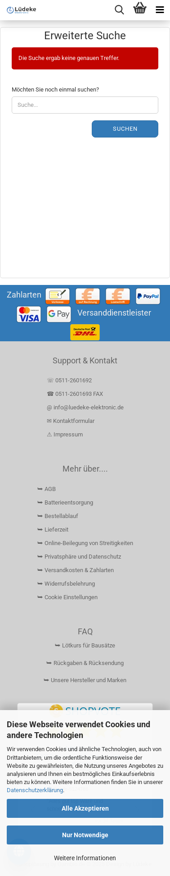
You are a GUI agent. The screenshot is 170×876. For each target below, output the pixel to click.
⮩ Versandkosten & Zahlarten (75, 570)
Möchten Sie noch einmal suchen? (55, 89)
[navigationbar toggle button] (160, 10)
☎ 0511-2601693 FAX (75, 393)
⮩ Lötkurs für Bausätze (85, 645)
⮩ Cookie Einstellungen (67, 597)
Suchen (125, 128)
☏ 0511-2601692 (69, 380)
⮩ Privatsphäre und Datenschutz (79, 556)
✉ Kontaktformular (70, 420)
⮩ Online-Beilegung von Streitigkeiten (85, 543)
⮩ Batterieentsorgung (65, 502)
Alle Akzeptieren (85, 808)
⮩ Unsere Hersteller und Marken (85, 680)
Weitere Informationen (85, 858)
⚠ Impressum (65, 434)
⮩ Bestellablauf (57, 516)
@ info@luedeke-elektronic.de (85, 407)
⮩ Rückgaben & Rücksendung (85, 663)
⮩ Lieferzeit (52, 529)
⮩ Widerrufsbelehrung (66, 583)
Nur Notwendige (85, 835)
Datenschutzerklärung (35, 790)
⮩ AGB (46, 489)
